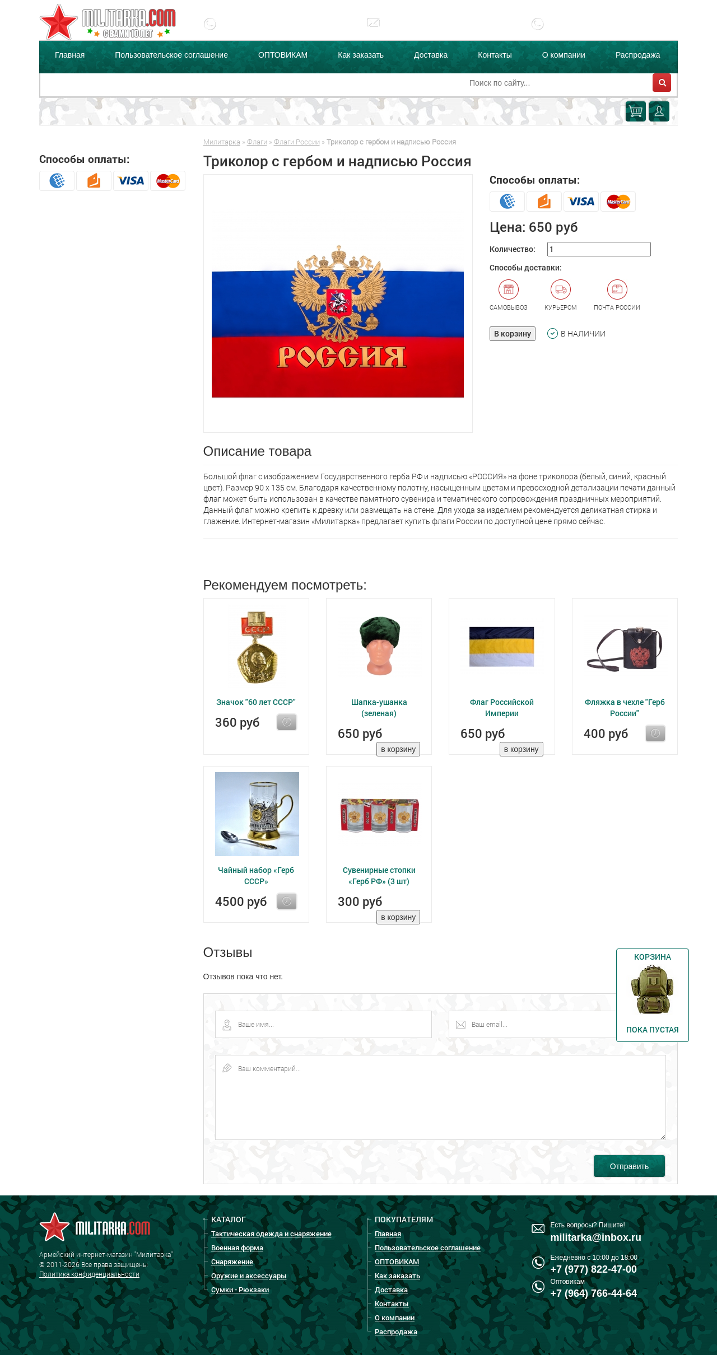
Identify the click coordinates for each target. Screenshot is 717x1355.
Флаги (257, 142)
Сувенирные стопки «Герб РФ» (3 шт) (379, 875)
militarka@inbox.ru (428, 32)
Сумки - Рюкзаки (240, 1289)
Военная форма (237, 1247)
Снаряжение (232, 1261)
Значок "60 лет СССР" (256, 702)
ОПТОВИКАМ (283, 54)
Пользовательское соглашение (171, 54)
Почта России (617, 295)
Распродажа (638, 54)
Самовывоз (509, 295)
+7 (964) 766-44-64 (594, 1293)
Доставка (431, 54)
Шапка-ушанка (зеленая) (379, 707)
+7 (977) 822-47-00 (266, 32)
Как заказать (361, 54)
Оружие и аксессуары (249, 1275)
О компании (563, 54)
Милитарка (221, 142)
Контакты (494, 54)
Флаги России (297, 142)
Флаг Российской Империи (502, 707)
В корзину (512, 333)
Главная (70, 54)
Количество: (513, 249)
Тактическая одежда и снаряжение (271, 1233)
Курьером (560, 295)
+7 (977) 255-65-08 (594, 32)
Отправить (629, 1166)
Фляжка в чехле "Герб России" (625, 707)
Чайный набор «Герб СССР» (256, 875)
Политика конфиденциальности (89, 1273)
